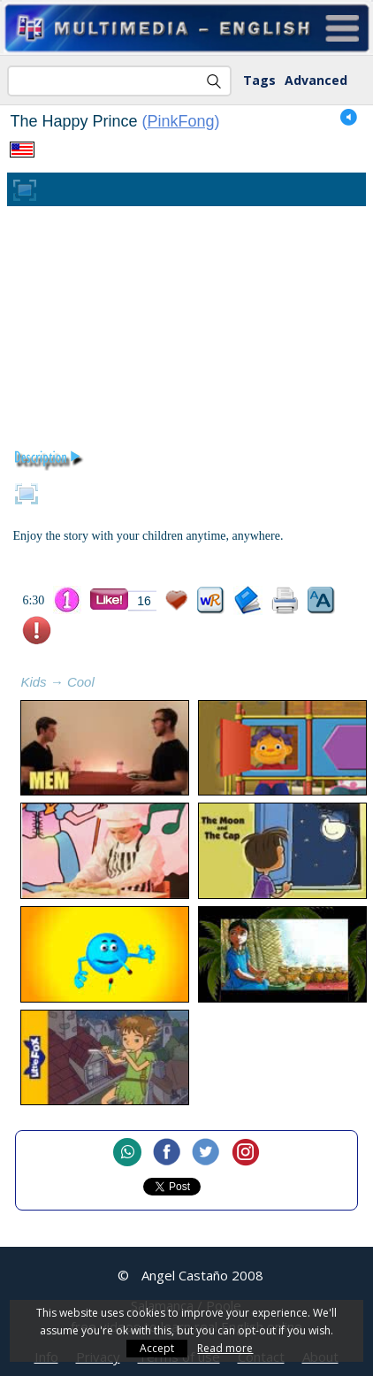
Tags (259, 80)
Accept (157, 1348)
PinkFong (181, 121)
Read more (225, 1348)
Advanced (316, 80)
